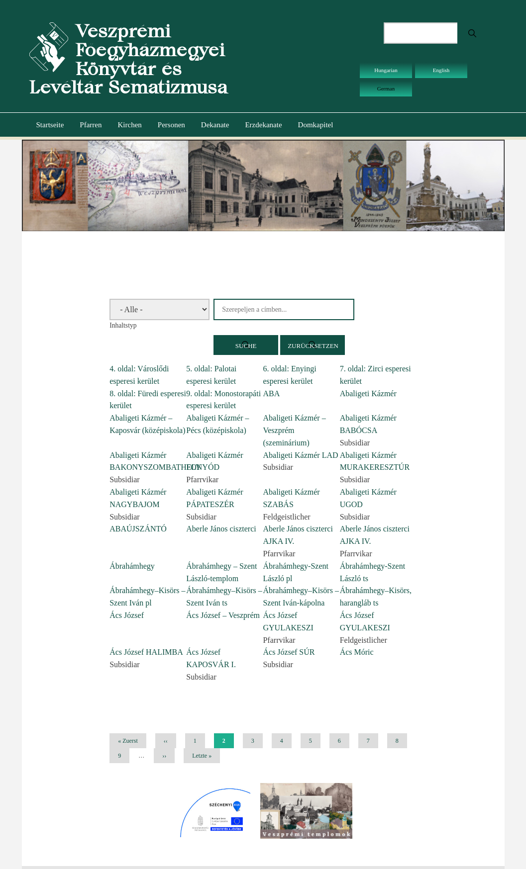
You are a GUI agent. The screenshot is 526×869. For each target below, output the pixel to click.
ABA (271, 393)
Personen (171, 125)
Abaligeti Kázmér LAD (300, 455)
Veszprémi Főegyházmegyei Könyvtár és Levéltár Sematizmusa (128, 59)
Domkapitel (315, 125)
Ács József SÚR (289, 652)
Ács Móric (357, 652)
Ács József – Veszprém (223, 615)
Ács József (126, 615)
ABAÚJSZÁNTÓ (138, 528)
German (386, 88)
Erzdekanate (263, 125)
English (441, 70)
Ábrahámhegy (132, 566)
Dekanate (215, 125)
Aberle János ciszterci (221, 528)
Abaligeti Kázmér (368, 393)
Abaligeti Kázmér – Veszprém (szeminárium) (294, 430)
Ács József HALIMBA (146, 652)
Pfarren (91, 125)
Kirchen (129, 125)
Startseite (50, 125)
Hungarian (385, 70)
